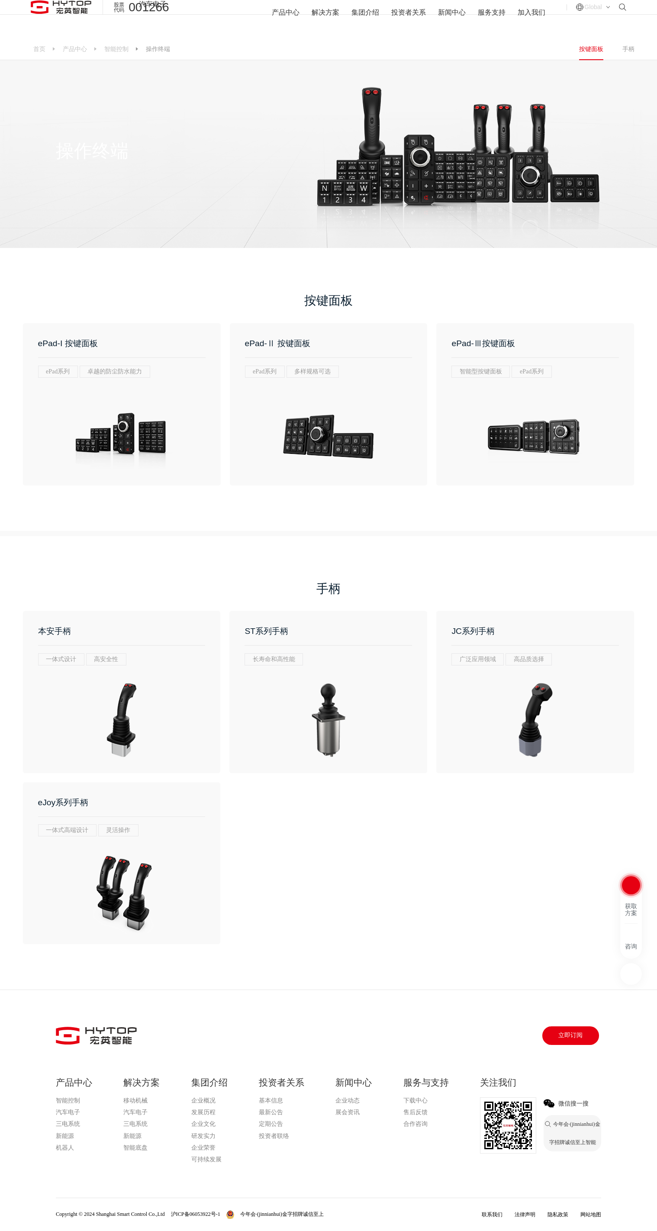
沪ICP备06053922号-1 (195, 1214)
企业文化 (203, 1124)
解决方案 (325, 18)
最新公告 (271, 1112)
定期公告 (271, 1124)
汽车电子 (153, 4)
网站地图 (590, 1215)
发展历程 (203, 1112)
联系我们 (492, 1215)
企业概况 (203, 1100)
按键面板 (591, 48)
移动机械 (135, 1100)
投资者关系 (408, 18)
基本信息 (271, 1100)
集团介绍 (365, 18)
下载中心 (415, 1100)
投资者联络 (274, 1136)
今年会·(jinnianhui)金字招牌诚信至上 (214, 5)
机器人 (65, 1147)
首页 (39, 48)
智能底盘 (135, 1147)
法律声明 (525, 1215)
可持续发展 (206, 1159)
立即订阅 (570, 1035)
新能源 (65, 1136)
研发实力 (203, 1136)
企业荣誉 (203, 1147)
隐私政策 (558, 1215)
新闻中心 (452, 18)
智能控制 (116, 48)
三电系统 (68, 1124)
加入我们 (531, 18)
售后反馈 (415, 1112)
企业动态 (347, 1100)
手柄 (628, 48)
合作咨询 (415, 1124)
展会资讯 (347, 1112)
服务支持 (492, 18)
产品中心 (286, 18)
